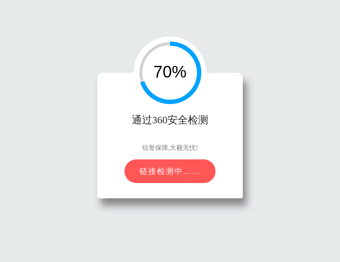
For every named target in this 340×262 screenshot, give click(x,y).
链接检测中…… (170, 171)
